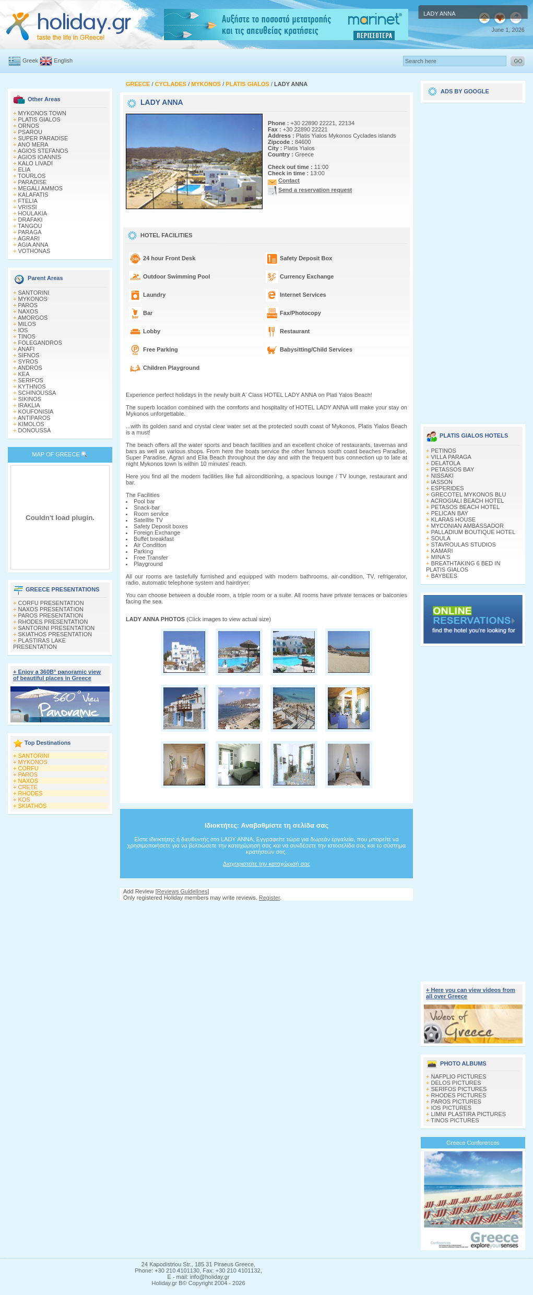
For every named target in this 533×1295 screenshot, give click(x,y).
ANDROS (30, 368)
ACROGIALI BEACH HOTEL (467, 501)
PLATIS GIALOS (39, 119)
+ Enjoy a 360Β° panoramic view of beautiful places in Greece (57, 675)
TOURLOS (31, 176)
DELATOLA (445, 463)
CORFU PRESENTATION (51, 603)
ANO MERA (33, 144)
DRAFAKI (30, 219)
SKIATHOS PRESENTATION (55, 634)
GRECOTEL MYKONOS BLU (468, 494)
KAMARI (442, 551)
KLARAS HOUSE (453, 519)
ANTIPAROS (34, 418)
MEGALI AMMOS (40, 188)
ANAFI (26, 349)
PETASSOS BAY (453, 469)
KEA (24, 374)
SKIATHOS (32, 806)
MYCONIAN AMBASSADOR (467, 526)
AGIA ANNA (33, 244)
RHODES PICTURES (459, 1095)
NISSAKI (442, 476)
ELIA (24, 169)
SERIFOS (30, 380)
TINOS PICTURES (455, 1120)
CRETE (28, 787)
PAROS (28, 305)
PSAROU (30, 132)
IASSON (442, 482)
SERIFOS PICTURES (459, 1089)
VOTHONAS (34, 251)
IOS (23, 330)
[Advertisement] (266, 911)
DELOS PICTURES (456, 1083)
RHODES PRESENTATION (53, 622)
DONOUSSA (34, 430)
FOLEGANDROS (40, 343)
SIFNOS (29, 355)
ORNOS (28, 126)
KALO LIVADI (35, 163)
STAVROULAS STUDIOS (463, 544)
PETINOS (443, 450)
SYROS (28, 361)
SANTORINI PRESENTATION (56, 628)
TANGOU (30, 226)
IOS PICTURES (451, 1108)
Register (269, 897)
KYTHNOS (32, 386)
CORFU (28, 768)
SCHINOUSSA (37, 393)
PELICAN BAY (449, 513)
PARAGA (30, 232)
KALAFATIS (33, 194)
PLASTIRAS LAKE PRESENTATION (39, 643)
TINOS (26, 336)
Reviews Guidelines (182, 891)
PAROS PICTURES (456, 1101)
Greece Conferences (473, 1143)
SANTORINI (34, 292)
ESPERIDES (447, 488)
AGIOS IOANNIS (39, 157)
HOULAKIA (33, 213)
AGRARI (29, 238)
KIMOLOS (31, 424)
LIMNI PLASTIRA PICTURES (468, 1114)
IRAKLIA (29, 405)
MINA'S (441, 557)
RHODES (30, 793)
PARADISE (32, 182)
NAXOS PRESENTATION (51, 609)
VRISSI (27, 207)
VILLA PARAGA (451, 457)
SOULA (441, 538)
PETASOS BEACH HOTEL (465, 507)
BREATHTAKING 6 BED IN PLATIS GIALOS (463, 566)
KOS (24, 799)
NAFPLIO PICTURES (459, 1076)
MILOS (27, 324)
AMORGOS (33, 317)
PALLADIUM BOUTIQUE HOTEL (473, 532)
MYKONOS (33, 299)
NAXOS (28, 311)
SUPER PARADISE (43, 138)
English (63, 60)
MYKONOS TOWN (42, 113)
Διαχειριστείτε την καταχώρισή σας (266, 864)
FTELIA (28, 201)
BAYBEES (444, 576)
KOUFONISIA (36, 411)
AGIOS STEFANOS (43, 151)
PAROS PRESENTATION (51, 615)
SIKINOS (30, 399)
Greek (30, 60)
